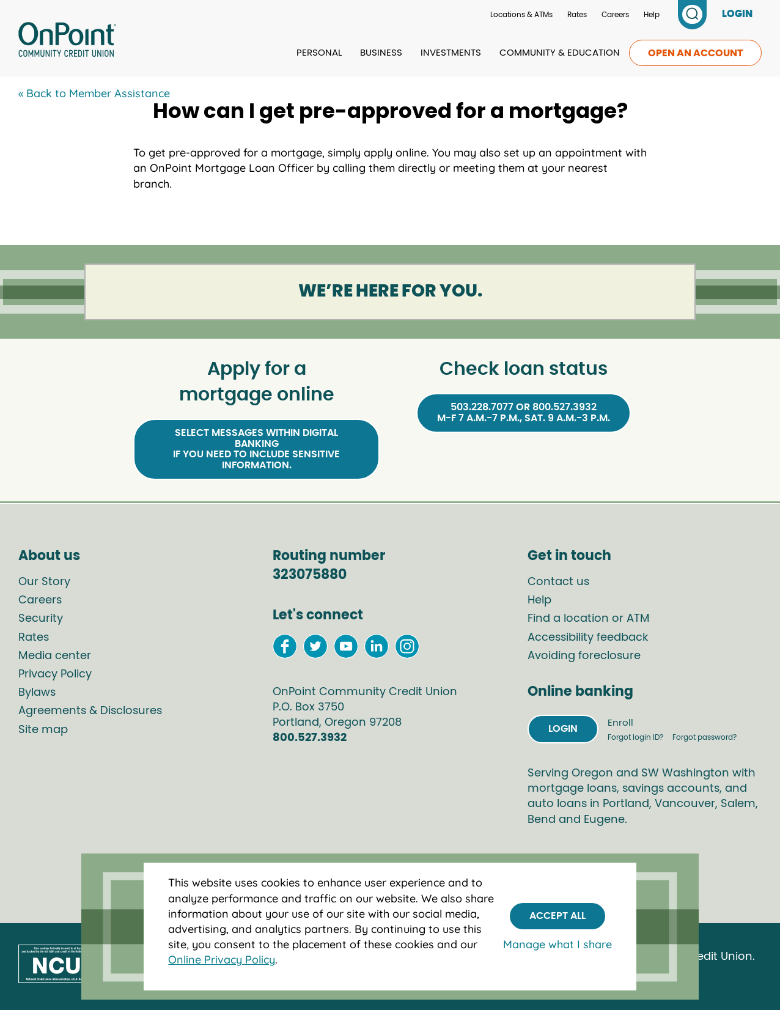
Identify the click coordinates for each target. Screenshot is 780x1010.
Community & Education (559, 52)
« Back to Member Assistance (94, 93)
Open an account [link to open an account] (695, 53)
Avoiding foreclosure (584, 656)
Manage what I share (557, 944)
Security (40, 618)
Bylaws (37, 692)
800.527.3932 (310, 737)
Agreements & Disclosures (90, 711)
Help (652, 14)
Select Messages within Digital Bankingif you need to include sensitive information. (256, 449)
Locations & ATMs (521, 14)
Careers (615, 14)
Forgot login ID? (636, 737)
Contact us (558, 582)
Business (381, 52)
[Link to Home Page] (67, 41)
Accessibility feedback (588, 637)
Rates (577, 14)
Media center (54, 656)
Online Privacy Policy (221, 960)
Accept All (557, 916)
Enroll (620, 723)
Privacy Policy (55, 674)
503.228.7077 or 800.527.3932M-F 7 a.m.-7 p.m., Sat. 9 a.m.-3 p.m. (523, 412)
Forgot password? (704, 737)
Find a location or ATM (589, 618)
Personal (319, 52)
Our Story (44, 582)
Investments (451, 52)
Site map (43, 729)
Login (563, 729)
